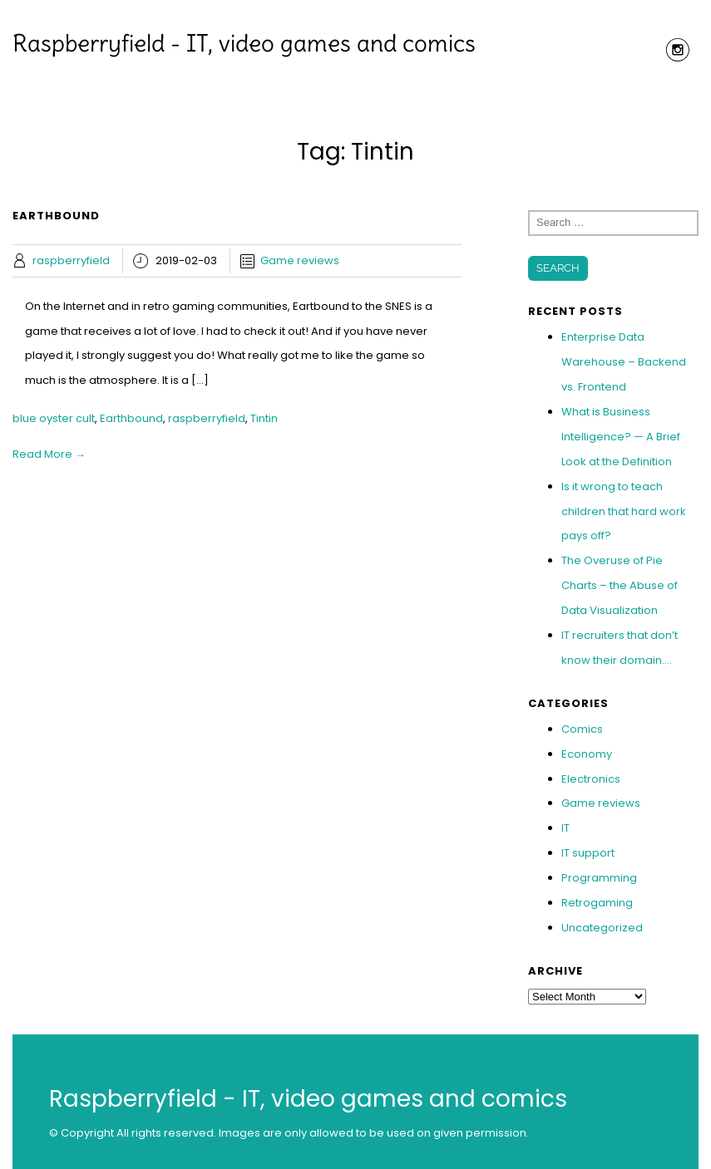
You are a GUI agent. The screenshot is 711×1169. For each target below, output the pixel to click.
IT (565, 828)
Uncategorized (602, 928)
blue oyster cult (53, 418)
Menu (356, 79)
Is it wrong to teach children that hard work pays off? (623, 511)
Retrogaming (597, 903)
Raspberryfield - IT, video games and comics (244, 43)
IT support (588, 853)
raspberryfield (71, 260)
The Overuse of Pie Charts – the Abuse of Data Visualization (619, 585)
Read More (49, 454)
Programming (599, 878)
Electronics (590, 779)
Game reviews (299, 260)
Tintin (264, 418)
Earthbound (131, 418)
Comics (582, 729)
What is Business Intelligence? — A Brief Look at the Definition (620, 436)
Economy (586, 754)
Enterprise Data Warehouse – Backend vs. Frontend (623, 362)
